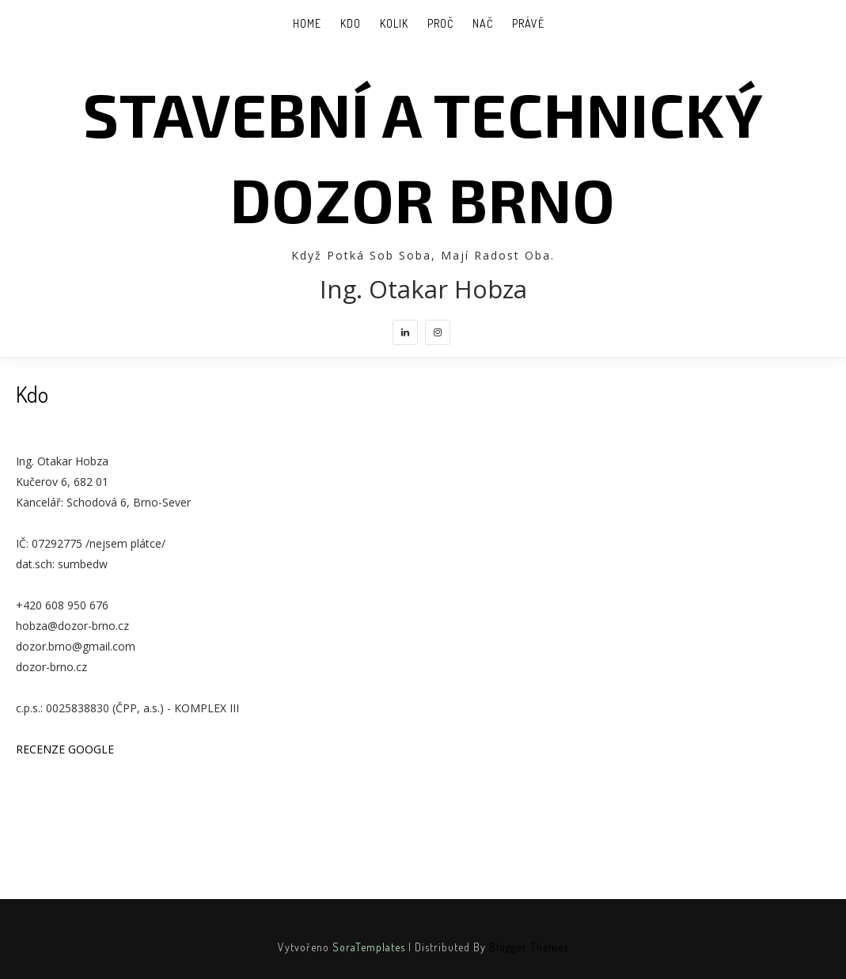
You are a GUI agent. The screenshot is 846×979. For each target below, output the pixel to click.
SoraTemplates (368, 947)
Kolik (394, 23)
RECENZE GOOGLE (65, 749)
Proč (440, 23)
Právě (528, 23)
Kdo (350, 23)
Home (307, 23)
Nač (482, 23)
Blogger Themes (528, 947)
